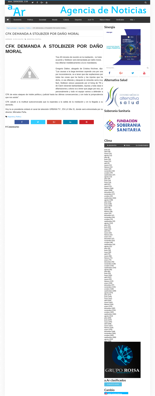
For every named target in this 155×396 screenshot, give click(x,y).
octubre (107, 173)
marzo (106, 153)
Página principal (12, 28)
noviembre (108, 171)
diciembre (107, 192)
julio (105, 157)
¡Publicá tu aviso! (113, 384)
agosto (106, 155)
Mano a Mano (105, 20)
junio (106, 150)
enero (106, 169)
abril (105, 152)
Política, (38, 39)
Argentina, (31, 39)
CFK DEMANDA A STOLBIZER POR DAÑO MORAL (42, 33)
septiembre (108, 175)
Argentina (21, 28)
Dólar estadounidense (115, 394)
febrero (106, 167)
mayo (106, 161)
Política (28, 28)
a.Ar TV (91, 20)
